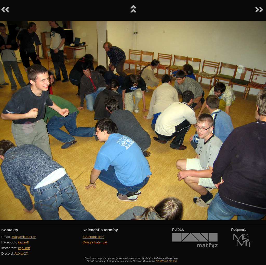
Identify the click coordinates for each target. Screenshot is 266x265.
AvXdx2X (21, 253)
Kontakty (9, 230)
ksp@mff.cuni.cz (24, 237)
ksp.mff (23, 242)
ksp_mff (24, 248)
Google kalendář (95, 242)
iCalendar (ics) (93, 237)
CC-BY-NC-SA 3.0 (166, 261)
